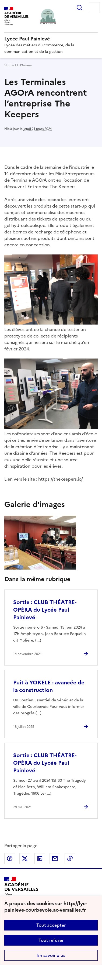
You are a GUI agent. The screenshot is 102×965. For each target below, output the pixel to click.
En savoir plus (51, 955)
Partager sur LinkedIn (39, 858)
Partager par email (55, 858)
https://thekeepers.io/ (60, 479)
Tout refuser (51, 940)
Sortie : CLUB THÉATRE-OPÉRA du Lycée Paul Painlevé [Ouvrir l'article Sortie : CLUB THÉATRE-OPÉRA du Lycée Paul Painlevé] (44, 609)
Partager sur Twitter (24, 858)
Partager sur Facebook (9, 858)
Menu (94, 7)
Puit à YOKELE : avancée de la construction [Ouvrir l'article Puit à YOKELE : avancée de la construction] (49, 686)
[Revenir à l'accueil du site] (21, 889)
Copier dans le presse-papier (70, 858)
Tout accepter (51, 925)
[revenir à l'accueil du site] (51, 39)
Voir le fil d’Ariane (18, 65)
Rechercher (79, 7)
